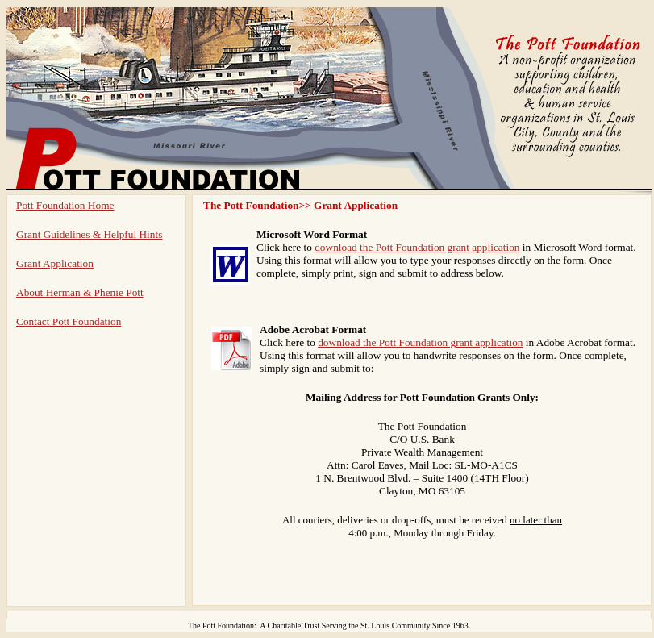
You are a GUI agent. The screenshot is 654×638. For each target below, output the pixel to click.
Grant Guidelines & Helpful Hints (89, 234)
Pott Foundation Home (65, 205)
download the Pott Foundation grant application (417, 247)
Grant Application (55, 263)
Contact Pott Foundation (68, 321)
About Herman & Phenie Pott (80, 292)
